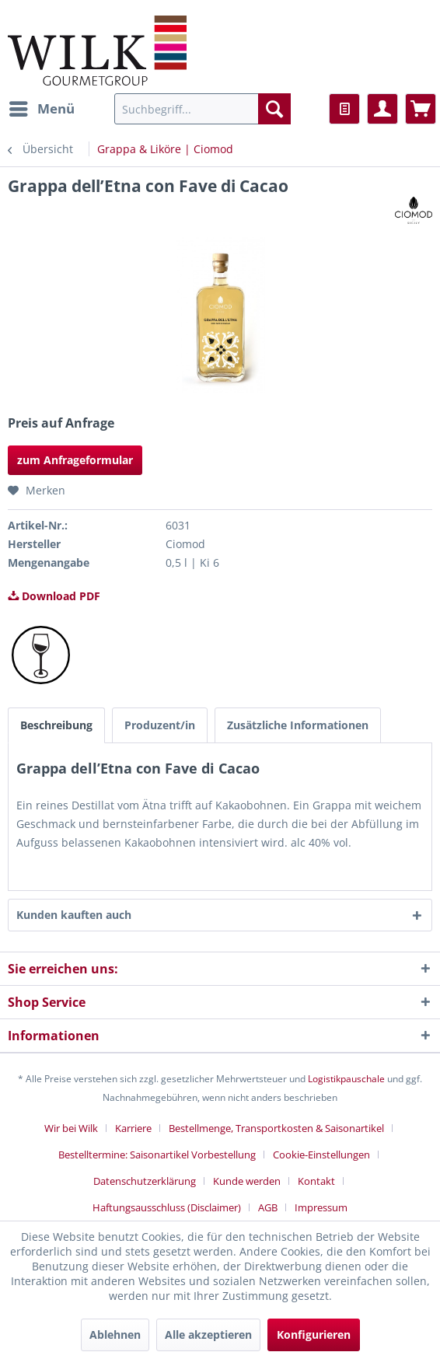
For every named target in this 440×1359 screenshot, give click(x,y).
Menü (42, 106)
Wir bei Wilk (71, 1128)
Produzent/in (159, 725)
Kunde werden (247, 1181)
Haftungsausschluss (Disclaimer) (167, 1207)
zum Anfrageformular (75, 459)
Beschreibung (56, 725)
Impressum (321, 1207)
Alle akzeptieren (208, 1334)
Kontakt (316, 1181)
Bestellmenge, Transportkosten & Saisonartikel (276, 1128)
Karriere (133, 1128)
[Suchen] (274, 108)
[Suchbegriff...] (202, 108)
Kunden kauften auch (73, 914)
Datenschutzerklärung (144, 1181)
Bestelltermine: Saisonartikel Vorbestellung (157, 1155)
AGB (268, 1207)
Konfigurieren (314, 1334)
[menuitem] (41, 108)
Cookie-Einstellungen (321, 1155)
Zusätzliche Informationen (297, 725)
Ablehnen (115, 1334)
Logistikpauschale (346, 1078)
